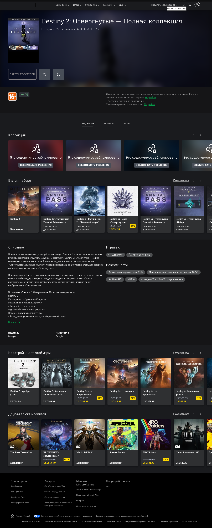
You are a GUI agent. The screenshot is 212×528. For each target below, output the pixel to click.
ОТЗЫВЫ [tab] (108, 123)
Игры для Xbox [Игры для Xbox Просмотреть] (17, 491)
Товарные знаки (114, 521)
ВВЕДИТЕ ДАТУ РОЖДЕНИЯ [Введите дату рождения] (36, 165)
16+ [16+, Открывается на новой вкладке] (24, 94)
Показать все (181, 180)
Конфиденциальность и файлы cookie (60, 521)
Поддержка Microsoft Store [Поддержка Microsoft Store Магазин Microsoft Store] (88, 495)
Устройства (91, 4)
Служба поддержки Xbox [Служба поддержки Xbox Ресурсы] (54, 486)
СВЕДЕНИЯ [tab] (87, 123)
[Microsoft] (22, 4)
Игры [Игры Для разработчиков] (108, 486)
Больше (14, 322)
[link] (23, 209)
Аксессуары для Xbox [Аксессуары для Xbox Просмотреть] (20, 502)
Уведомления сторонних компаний (140, 521)
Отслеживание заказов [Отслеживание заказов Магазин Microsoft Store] (86, 506)
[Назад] (193, 135)
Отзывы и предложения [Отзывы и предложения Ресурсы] (54, 491)
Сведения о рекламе (169, 521)
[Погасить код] (58, 74)
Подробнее (150, 97)
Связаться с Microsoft (30, 521)
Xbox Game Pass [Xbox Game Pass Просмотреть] (17, 497)
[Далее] (200, 135)
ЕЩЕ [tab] (127, 123)
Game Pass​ (61, 4)
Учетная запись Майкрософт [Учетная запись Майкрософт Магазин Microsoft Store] (88, 489)
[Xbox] (45, 4)
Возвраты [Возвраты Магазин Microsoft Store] (80, 500)
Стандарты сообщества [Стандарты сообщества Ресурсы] (54, 497)
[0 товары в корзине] (190, 4)
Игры (76, 4)
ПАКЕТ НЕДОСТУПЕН (22, 74)
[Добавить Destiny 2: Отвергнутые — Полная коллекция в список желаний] (44, 74)
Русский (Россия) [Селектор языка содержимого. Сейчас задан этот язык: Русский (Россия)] (23, 516)
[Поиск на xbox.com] (183, 4)
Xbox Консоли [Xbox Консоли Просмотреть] (16, 486)
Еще (121, 4)
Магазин (107, 4)
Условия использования (92, 521)
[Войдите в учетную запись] (197, 5)
